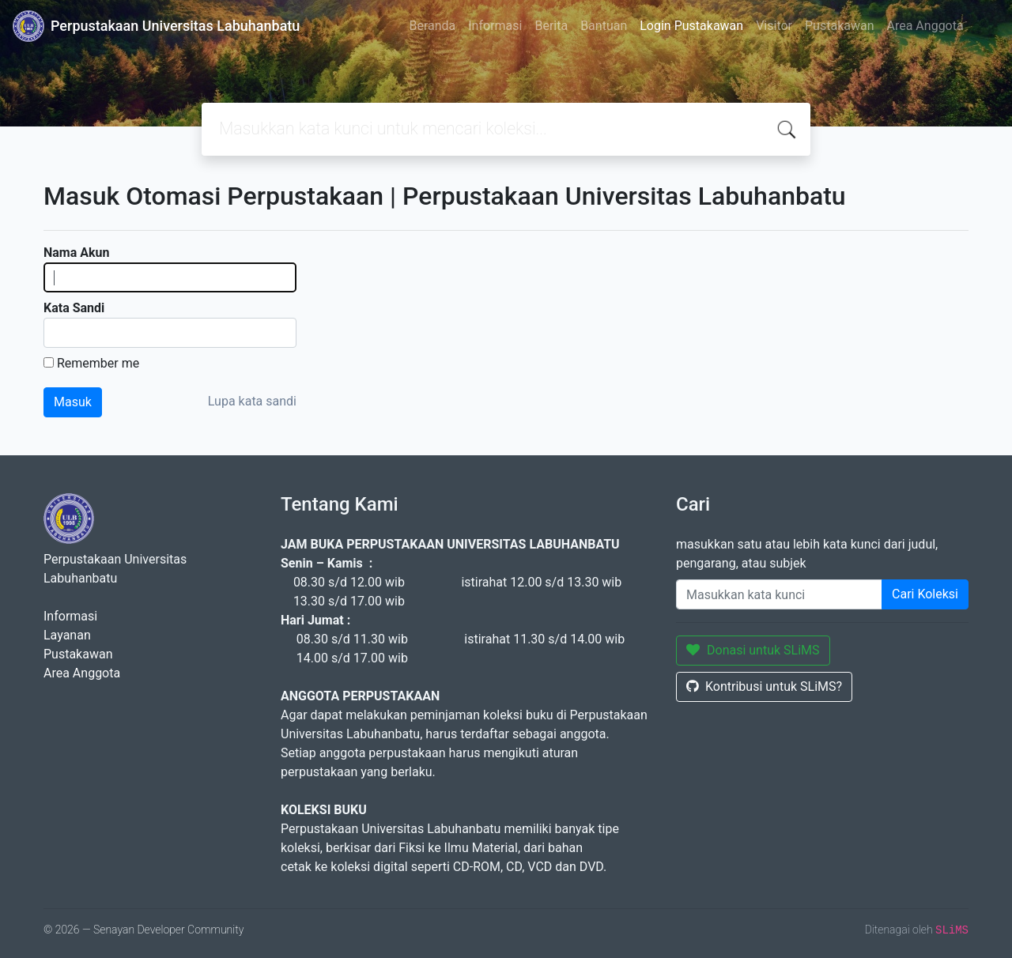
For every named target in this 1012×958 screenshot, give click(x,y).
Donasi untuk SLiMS (753, 650)
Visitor (774, 25)
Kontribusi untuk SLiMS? (764, 686)
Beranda (432, 25)
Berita (551, 25)
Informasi (495, 25)
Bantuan (603, 25)
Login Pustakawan (691, 25)
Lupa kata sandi (252, 401)
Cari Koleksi (925, 594)
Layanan (67, 635)
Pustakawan (839, 25)
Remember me (98, 363)
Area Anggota (925, 25)
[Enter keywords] (779, 594)
